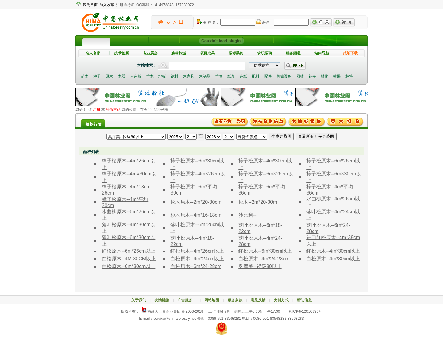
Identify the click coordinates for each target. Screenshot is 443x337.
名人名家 (93, 53)
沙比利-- (247, 215)
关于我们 (138, 300)
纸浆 (231, 76)
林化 (324, 76)
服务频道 (293, 53)
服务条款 (235, 300)
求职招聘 (264, 53)
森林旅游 (178, 53)
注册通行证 (125, 5)
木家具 (188, 76)
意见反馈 (258, 300)
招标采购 (236, 53)
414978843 (164, 5)
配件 (268, 76)
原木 (109, 76)
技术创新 (121, 53)
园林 (300, 76)
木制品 (204, 76)
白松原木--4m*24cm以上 (197, 258)
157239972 (184, 5)
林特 (349, 76)
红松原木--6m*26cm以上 (128, 251)
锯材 (174, 76)
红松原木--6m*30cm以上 (265, 251)
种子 (97, 76)
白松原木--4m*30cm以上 (333, 258)
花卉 (312, 76)
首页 (143, 109)
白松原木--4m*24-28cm (263, 258)
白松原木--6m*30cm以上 (128, 266)
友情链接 (161, 300)
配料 (255, 76)
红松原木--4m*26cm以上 (197, 251)
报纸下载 (350, 53)
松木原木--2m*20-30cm (195, 202)
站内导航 (321, 53)
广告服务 (187, 300)
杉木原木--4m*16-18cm (195, 215)
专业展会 (150, 53)
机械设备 (284, 76)
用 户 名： (208, 22)
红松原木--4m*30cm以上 (333, 251)
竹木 (150, 76)
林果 (337, 76)
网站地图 (211, 300)
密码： (264, 22)
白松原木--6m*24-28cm (195, 266)
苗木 (84, 76)
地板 (162, 76)
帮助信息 (304, 300)
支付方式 (281, 300)
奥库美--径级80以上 (259, 266)
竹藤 (218, 76)
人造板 (135, 76)
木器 (121, 76)
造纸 (243, 76)
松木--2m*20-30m (257, 202)
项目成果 (207, 53)
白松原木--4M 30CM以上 (129, 258)
